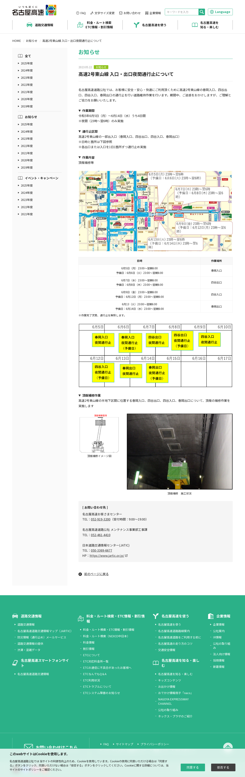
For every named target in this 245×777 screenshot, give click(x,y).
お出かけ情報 (166, 686)
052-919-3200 (100, 519)
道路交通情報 (44, 25)
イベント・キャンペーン (41, 178)
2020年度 (27, 99)
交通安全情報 (166, 650)
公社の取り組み (168, 710)
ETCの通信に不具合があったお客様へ (107, 668)
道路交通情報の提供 (30, 643)
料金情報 (89, 642)
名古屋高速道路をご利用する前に (179, 637)
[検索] (201, 12)
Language (222, 11)
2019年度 (27, 106)
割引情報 (89, 649)
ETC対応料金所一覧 (96, 661)
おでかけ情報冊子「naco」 (175, 693)
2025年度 (27, 63)
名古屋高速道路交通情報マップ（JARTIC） (45, 631)
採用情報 (219, 660)
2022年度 (27, 85)
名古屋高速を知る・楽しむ (209, 24)
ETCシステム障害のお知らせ (101, 693)
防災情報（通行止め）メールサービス (41, 637)
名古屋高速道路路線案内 (174, 631)
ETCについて (91, 655)
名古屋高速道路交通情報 (33, 674)
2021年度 (27, 92)
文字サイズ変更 (105, 13)
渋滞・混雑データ (28, 650)
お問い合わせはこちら (57, 747)
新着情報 (219, 667)
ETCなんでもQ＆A (94, 674)
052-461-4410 (100, 535)
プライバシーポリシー (154, 744)
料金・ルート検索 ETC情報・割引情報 (99, 24)
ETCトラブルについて (97, 686)
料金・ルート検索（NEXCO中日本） (106, 636)
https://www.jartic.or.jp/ (107, 555)
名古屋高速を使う (154, 25)
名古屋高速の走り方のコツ (175, 643)
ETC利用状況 (91, 680)
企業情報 (155, 13)
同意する (193, 767)
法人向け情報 (221, 654)
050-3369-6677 (101, 550)
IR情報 (217, 637)
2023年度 (27, 78)
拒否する (223, 767)
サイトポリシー (29, 769)
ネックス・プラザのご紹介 (175, 716)
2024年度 (27, 70)
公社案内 (219, 631)
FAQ (83, 13)
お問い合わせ (132, 13)
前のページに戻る (96, 574)
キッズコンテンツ (169, 680)
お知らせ (31, 41)
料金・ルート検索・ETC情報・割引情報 (108, 630)
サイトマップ (124, 744)
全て (28, 56)
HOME (16, 41)
